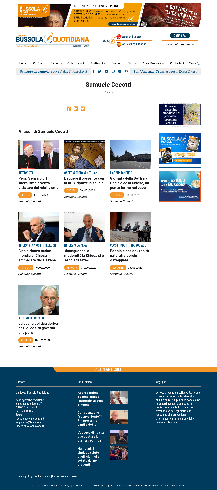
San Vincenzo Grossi (150, 71)
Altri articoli (108, 369)
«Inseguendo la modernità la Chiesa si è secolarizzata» (84, 255)
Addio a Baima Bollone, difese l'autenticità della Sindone (91, 398)
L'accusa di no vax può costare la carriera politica (91, 436)
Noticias (134, 44)
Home (23, 63)
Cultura (25, 195)
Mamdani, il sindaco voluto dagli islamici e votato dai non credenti (89, 456)
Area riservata (152, 63)
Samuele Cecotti (29, 201)
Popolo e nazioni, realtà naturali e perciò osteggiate (129, 255)
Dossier (116, 63)
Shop (131, 63)
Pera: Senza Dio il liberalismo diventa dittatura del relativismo (38, 183)
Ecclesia (117, 195)
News (131, 36)
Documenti (118, 267)
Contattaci (177, 63)
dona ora (180, 35)
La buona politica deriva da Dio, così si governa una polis (38, 328)
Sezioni (55, 63)
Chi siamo (39, 63)
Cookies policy (42, 476)
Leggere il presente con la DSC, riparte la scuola (84, 180)
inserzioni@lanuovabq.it (30, 426)
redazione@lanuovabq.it (30, 418)
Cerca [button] (195, 63)
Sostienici (96, 63)
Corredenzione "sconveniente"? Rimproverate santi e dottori (90, 418)
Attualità (26, 267)
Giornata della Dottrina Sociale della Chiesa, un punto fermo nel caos (129, 183)
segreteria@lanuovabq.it (30, 422)
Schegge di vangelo (35, 71)
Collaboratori (76, 63)
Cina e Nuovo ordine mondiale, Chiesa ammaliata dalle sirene (37, 255)
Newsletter (180, 44)
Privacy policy (24, 476)
